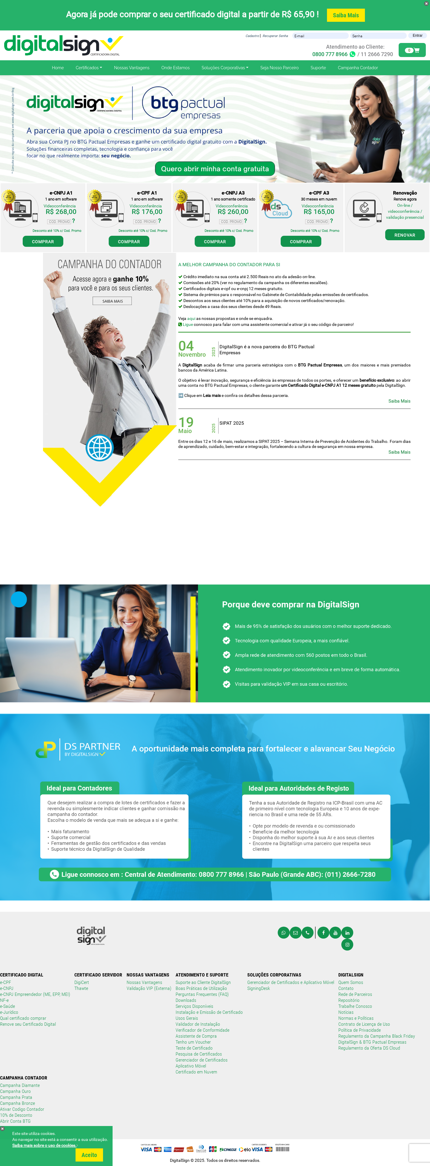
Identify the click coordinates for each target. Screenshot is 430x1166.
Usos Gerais (187, 1018)
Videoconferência (60, 206)
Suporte (318, 67)
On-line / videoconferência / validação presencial (405, 211)
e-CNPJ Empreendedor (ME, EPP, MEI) (35, 994)
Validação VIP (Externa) (149, 988)
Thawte (81, 988)
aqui (191, 318)
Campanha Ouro (15, 1091)
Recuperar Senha (275, 36)
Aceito (89, 1155)
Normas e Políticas (356, 1018)
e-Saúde (7, 1006)
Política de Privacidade (359, 1030)
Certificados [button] (87, 67)
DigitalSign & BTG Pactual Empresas (372, 1042)
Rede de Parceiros (355, 994)
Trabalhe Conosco (355, 1006)
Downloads (186, 1000)
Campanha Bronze (17, 1103)
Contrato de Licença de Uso (364, 1024)
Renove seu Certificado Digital (28, 1024)
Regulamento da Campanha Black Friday (376, 1036)
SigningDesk (258, 988)
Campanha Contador (358, 67)
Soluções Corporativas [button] (223, 67)
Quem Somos (350, 982)
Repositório (349, 1000)
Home (58, 67)
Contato (346, 988)
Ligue (187, 324)
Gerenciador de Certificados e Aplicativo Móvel (290, 982)
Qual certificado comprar (23, 1018)
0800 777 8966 (334, 54)
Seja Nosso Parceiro (279, 67)
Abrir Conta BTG (15, 1121)
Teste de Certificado (194, 1048)
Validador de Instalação (198, 1024)
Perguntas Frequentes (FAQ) (202, 994)
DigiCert (81, 982)
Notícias (346, 1012)
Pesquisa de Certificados (199, 1054)
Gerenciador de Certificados (202, 1060)
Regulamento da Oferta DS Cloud (369, 1048)
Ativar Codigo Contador (22, 1109)
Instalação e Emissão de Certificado (209, 1012)
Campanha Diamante (20, 1085)
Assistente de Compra (196, 1036)
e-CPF (5, 982)
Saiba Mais (346, 15)
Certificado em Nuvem (196, 1072)
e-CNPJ (6, 988)
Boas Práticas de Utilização (201, 988)
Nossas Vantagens (132, 67)
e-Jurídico (9, 1012)
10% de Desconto (16, 1115)
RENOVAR (404, 235)
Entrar (418, 35)
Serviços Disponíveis (194, 1006)
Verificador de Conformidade (202, 1030)
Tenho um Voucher (193, 1042)
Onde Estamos (176, 67)
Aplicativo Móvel (191, 1066)
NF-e (4, 1000)
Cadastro (252, 36)
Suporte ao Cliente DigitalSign (203, 982)
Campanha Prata (16, 1097)
